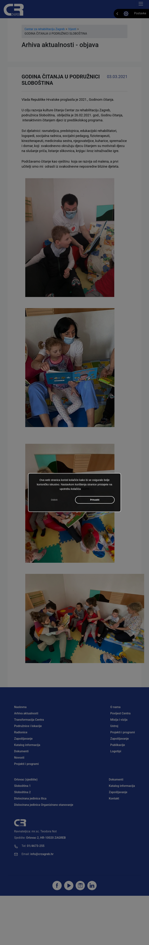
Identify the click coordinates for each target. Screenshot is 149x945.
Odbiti (54, 505)
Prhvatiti (94, 505)
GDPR (85, 494)
